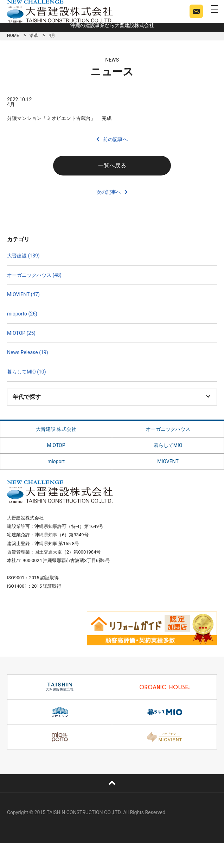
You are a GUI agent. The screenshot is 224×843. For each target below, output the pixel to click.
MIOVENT (168, 461)
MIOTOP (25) (21, 333)
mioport (56, 461)
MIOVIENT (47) (23, 294)
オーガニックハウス (168, 429)
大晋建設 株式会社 (56, 429)
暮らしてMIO (168, 445)
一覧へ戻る (112, 165)
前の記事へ (115, 139)
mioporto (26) (22, 314)
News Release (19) (27, 352)
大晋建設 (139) (23, 255)
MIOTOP (56, 445)
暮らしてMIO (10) (26, 372)
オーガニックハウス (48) (34, 275)
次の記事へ (108, 192)
